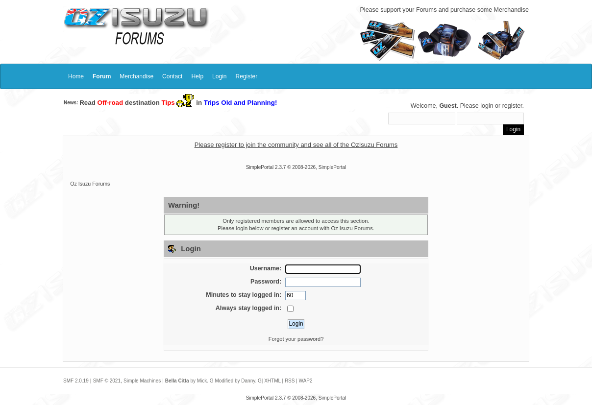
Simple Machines (142, 380)
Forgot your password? (296, 339)
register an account (294, 228)
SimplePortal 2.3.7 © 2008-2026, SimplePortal (296, 167)
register (512, 105)
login (486, 105)
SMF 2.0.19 (76, 380)
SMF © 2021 (107, 380)
